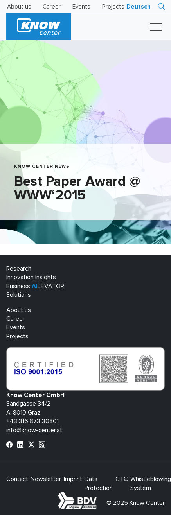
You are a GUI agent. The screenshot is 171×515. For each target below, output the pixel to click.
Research (18, 269)
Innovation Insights (31, 277)
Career (52, 7)
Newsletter (46, 479)
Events (81, 7)
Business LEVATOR (35, 286)
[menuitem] (138, 7)
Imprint (73, 479)
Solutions (18, 295)
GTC (121, 479)
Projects (113, 7)
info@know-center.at (34, 430)
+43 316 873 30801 (32, 421)
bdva (98, 496)
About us (19, 7)
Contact (17, 479)
